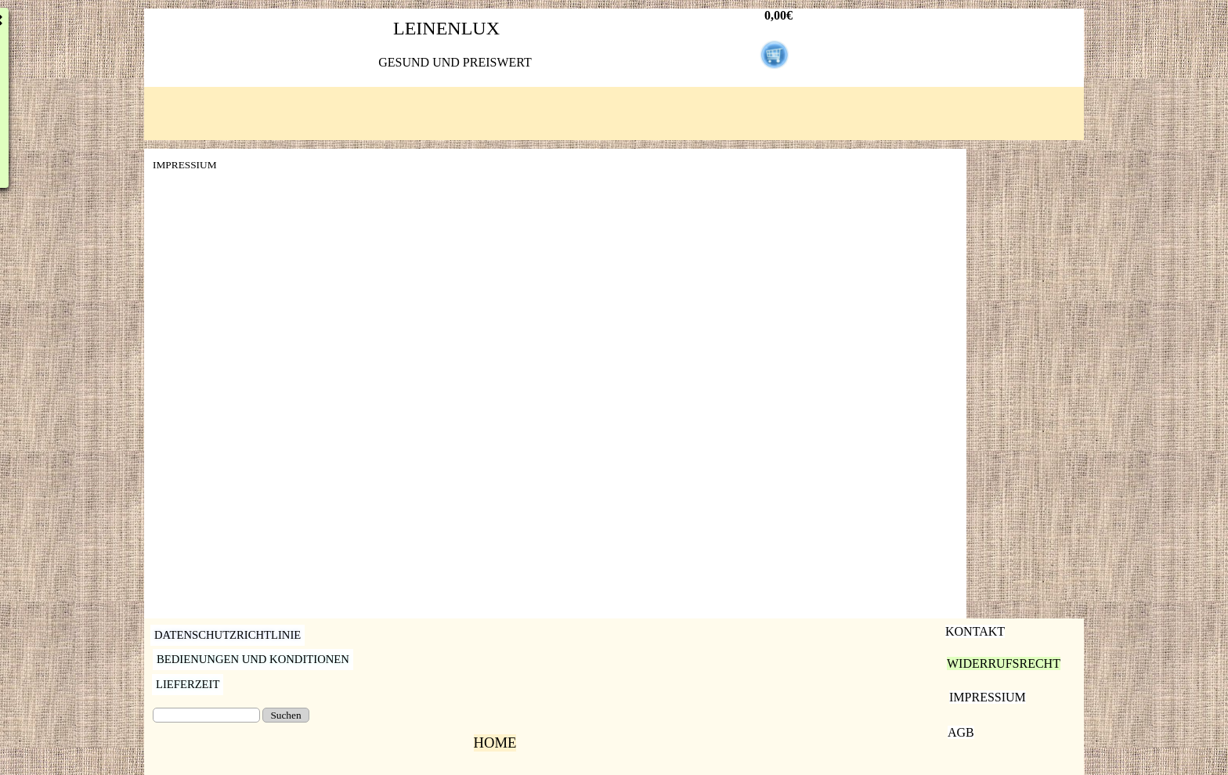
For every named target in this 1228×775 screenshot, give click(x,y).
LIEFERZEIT (187, 684)
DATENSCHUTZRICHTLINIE (227, 635)
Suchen (285, 715)
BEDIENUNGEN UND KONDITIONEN (253, 659)
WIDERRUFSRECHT (1003, 663)
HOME (495, 742)
